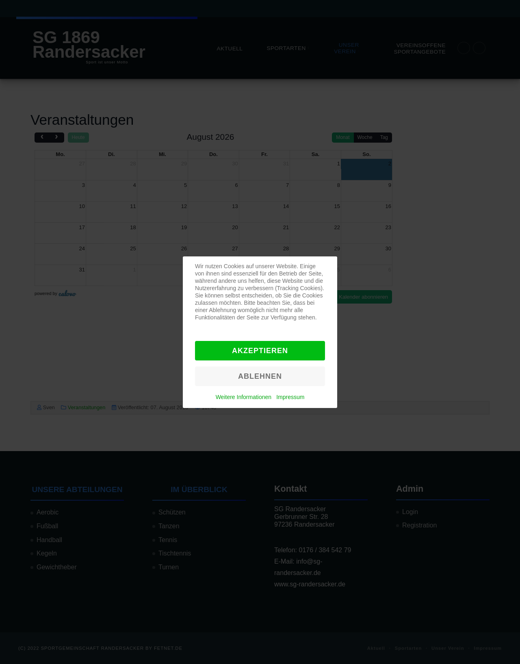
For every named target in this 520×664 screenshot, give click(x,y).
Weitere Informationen (243, 397)
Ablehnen (260, 376)
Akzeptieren (260, 351)
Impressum (290, 397)
